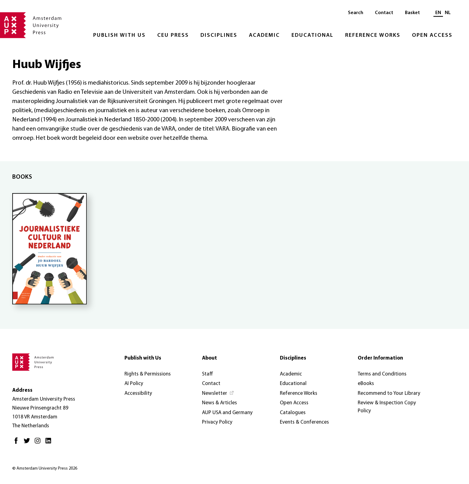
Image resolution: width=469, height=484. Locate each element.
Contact (384, 12)
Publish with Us (119, 35)
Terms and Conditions (382, 374)
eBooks (366, 383)
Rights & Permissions (147, 374)
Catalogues (293, 412)
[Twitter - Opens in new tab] (28, 443)
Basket (412, 12)
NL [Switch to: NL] (448, 12)
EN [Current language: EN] (438, 12)
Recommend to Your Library (389, 393)
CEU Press (173, 35)
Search (355, 12)
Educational (313, 35)
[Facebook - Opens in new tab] (17, 443)
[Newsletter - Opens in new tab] (218, 393)
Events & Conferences (304, 422)
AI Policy (133, 383)
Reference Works (372, 35)
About (209, 358)
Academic (264, 35)
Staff (207, 374)
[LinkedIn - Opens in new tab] (49, 443)
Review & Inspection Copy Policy (387, 406)
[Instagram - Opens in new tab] (39, 443)
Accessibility (138, 393)
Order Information (380, 358)
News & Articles (219, 403)
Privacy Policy (217, 422)
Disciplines (218, 35)
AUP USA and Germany (227, 412)
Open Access (432, 35)
